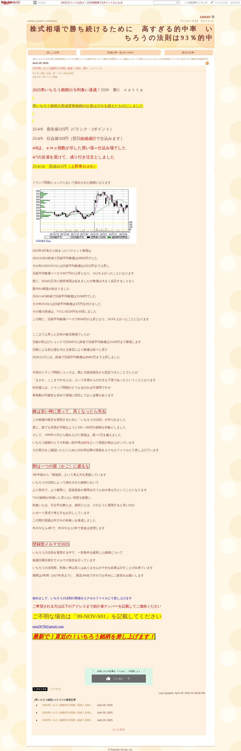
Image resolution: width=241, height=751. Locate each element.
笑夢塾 (112, 59)
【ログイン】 (207, 21)
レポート (133, 59)
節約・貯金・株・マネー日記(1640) (57, 73)
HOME (31, 21)
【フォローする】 (189, 21)
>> (195, 2)
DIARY (40, 21)
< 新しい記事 (52, 52)
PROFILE (51, 21)
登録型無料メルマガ (64, 59)
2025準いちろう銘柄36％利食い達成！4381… (67, 705)
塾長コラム (144, 59)
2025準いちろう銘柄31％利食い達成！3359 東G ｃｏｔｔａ (67, 68)
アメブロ (175, 59)
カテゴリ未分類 (46, 59)
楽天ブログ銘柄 (188, 59)
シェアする (55, 688)
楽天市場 (234, 2)
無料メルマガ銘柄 (83, 59)
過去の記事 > (189, 52)
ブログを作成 (221, 2)
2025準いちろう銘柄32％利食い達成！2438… (67, 712)
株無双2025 (202, 59)
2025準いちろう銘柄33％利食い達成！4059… (67, 720)
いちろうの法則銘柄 (160, 59)
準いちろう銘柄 (100, 59)
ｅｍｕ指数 (122, 59)
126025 (205, 17)
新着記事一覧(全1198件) (120, 52)
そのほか (41, 2)
